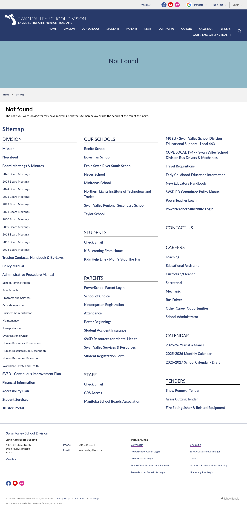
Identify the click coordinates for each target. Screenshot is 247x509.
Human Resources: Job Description (24, 350)
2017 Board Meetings (16, 242)
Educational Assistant (182, 265)
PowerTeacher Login (181, 200)
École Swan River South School (107, 166)
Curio (193, 458)
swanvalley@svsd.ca (90, 450)
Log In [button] (238, 4)
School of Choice (97, 296)
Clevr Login (137, 444)
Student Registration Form (104, 356)
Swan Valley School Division (27, 433)
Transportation (12, 328)
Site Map (94, 498)
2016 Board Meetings (16, 249)
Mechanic (173, 291)
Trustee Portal (13, 408)
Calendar (206, 28)
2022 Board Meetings (16, 204)
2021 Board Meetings (16, 211)
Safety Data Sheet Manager (205, 451)
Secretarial (174, 283)
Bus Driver (174, 300)
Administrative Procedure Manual (28, 274)
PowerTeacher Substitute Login (189, 209)
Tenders (225, 28)
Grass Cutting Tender (182, 399)
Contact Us (166, 28)
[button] (239, 31)
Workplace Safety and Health (21, 366)
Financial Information (18, 382)
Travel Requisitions (180, 166)
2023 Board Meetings (16, 196)
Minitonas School (97, 183)
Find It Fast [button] (219, 4)
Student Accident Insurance (105, 330)
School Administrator (182, 317)
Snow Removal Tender (183, 390)
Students (112, 28)
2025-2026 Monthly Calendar (189, 353)
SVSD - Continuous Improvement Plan (31, 374)
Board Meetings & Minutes (23, 166)
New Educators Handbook (186, 183)
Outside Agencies (13, 305)
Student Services (15, 399)
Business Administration (17, 313)
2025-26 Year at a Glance (185, 345)
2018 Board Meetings (16, 234)
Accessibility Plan (15, 391)
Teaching (172, 257)
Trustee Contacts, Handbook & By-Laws (32, 257)
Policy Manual (13, 266)
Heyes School (94, 174)
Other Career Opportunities (187, 308)
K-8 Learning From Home (103, 251)
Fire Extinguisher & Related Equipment (195, 407)
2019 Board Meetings (16, 227)
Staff (148, 28)
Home (53, 28)
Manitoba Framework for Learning (208, 465)
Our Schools (91, 28)
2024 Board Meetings (16, 189)
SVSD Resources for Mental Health (111, 339)
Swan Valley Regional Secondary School (114, 205)
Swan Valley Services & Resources (110, 347)
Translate (200, 4)
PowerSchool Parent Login (104, 287)
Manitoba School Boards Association (112, 401)
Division (69, 28)
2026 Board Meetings (16, 174)
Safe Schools (10, 290)
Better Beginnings (98, 322)
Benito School (95, 149)
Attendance (93, 313)
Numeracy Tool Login (201, 472)
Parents (131, 28)
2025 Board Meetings (16, 181)
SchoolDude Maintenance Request (150, 465)
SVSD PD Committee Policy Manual (193, 192)
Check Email (93, 242)
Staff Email (80, 498)
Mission (8, 149)
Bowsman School (97, 157)
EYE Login (195, 444)
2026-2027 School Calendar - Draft (193, 362)
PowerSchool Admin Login (145, 451)
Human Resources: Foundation (21, 343)
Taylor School (94, 214)
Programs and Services (17, 297)
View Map (11, 459)
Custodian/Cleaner (180, 274)
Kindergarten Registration (104, 304)
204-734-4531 (87, 445)
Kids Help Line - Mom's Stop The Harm (114, 259)
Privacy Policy (63, 498)
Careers (186, 28)
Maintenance (11, 320)
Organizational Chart (15, 335)
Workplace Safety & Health (212, 34)
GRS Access (93, 393)
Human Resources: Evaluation (21, 358)
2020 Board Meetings (16, 219)
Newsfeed (10, 157)
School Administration (16, 282)
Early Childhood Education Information (195, 175)
